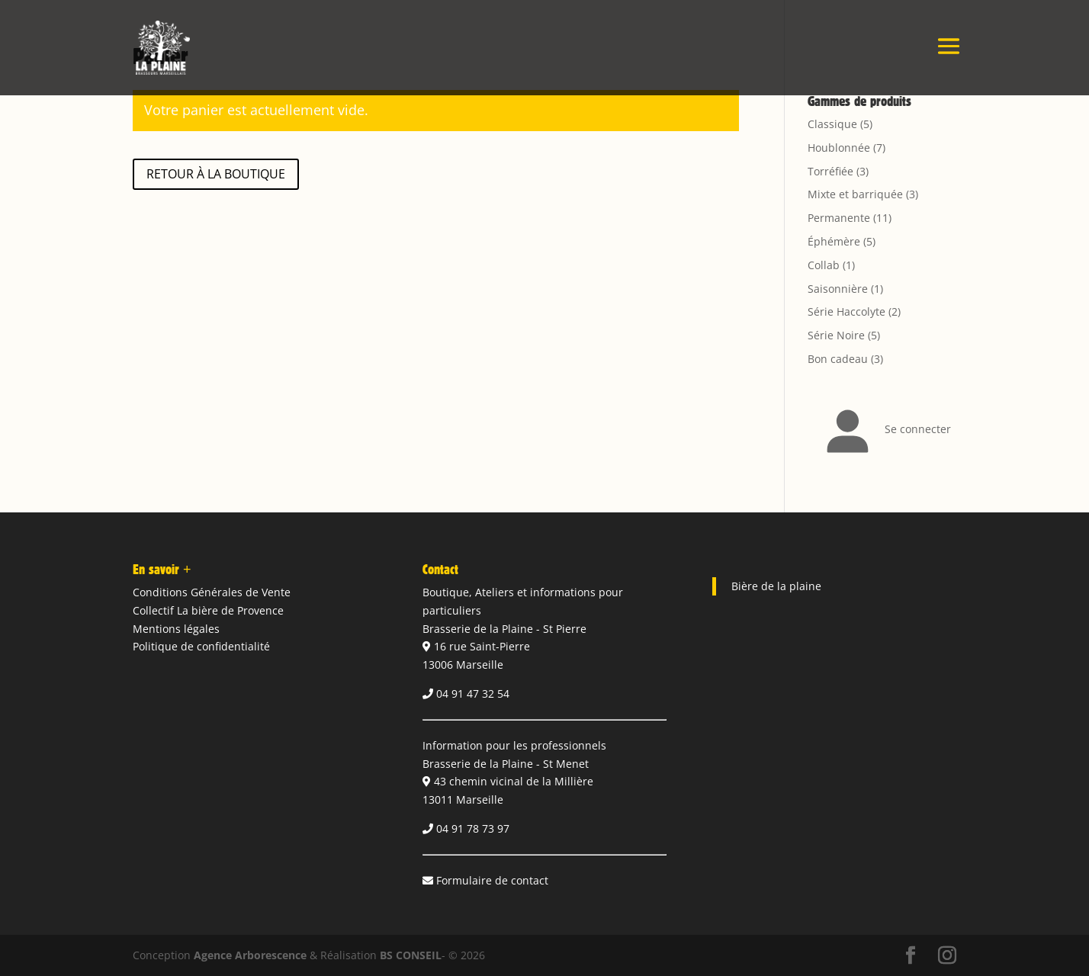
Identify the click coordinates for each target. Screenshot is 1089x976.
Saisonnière (838, 288)
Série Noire (836, 335)
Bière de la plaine (776, 586)
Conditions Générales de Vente (212, 592)
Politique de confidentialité (201, 646)
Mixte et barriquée (855, 194)
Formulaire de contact (492, 880)
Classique (832, 124)
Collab (824, 265)
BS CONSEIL (411, 955)
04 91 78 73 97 (472, 828)
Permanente (839, 217)
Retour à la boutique (215, 173)
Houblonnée (839, 147)
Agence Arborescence (250, 955)
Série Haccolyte (846, 311)
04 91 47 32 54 (472, 693)
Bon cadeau (838, 359)
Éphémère (834, 241)
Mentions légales (176, 628)
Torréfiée (830, 171)
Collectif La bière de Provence (208, 610)
